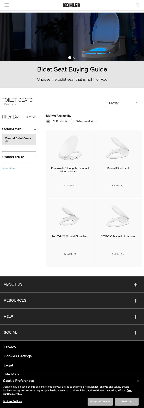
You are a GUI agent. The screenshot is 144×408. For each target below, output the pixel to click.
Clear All (31, 116)
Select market (86, 121)
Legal (8, 365)
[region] (72, 391)
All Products (60, 121)
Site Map (11, 374)
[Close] (138, 381)
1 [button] (69, 57)
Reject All (127, 401)
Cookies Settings (18, 356)
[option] (72, 50)
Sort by (113, 102)
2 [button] (74, 58)
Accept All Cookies (100, 401)
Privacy (10, 347)
